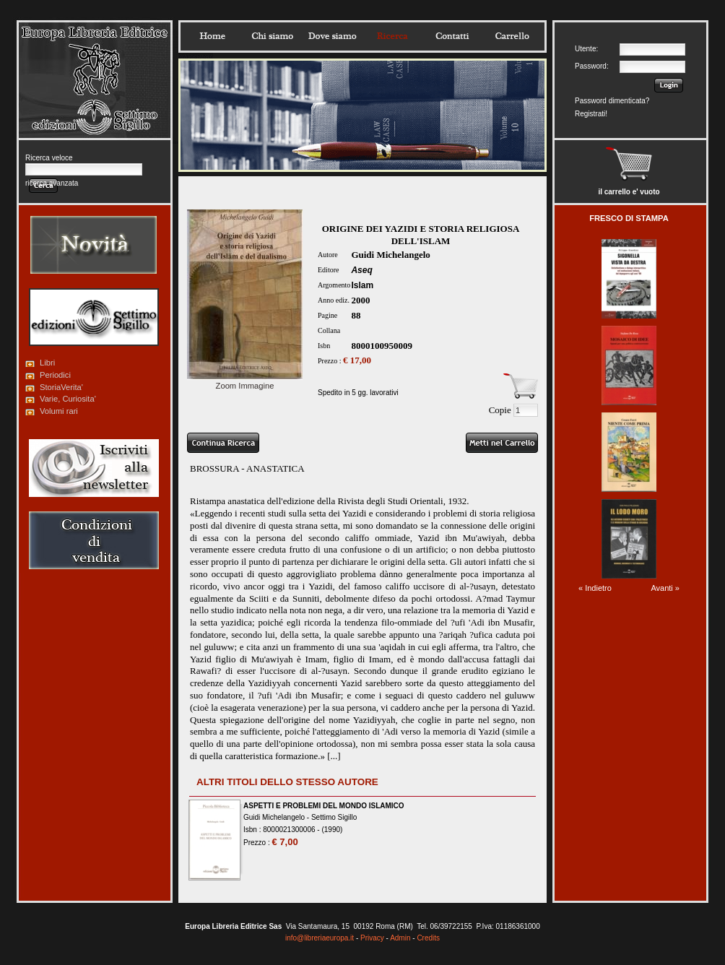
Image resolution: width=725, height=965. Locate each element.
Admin (400, 938)
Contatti (452, 36)
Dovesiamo (332, 36)
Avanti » (665, 588)
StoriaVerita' (61, 387)
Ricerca (392, 36)
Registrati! (591, 114)
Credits (428, 938)
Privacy (372, 938)
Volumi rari (59, 411)
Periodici (55, 375)
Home (212, 36)
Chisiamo (272, 36)
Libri (47, 362)
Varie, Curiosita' (68, 398)
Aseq (361, 270)
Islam (362, 285)
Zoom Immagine (245, 381)
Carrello (512, 36)
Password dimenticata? (612, 101)
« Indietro (595, 588)
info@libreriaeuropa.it (319, 938)
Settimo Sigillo (334, 817)
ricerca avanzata (51, 183)
